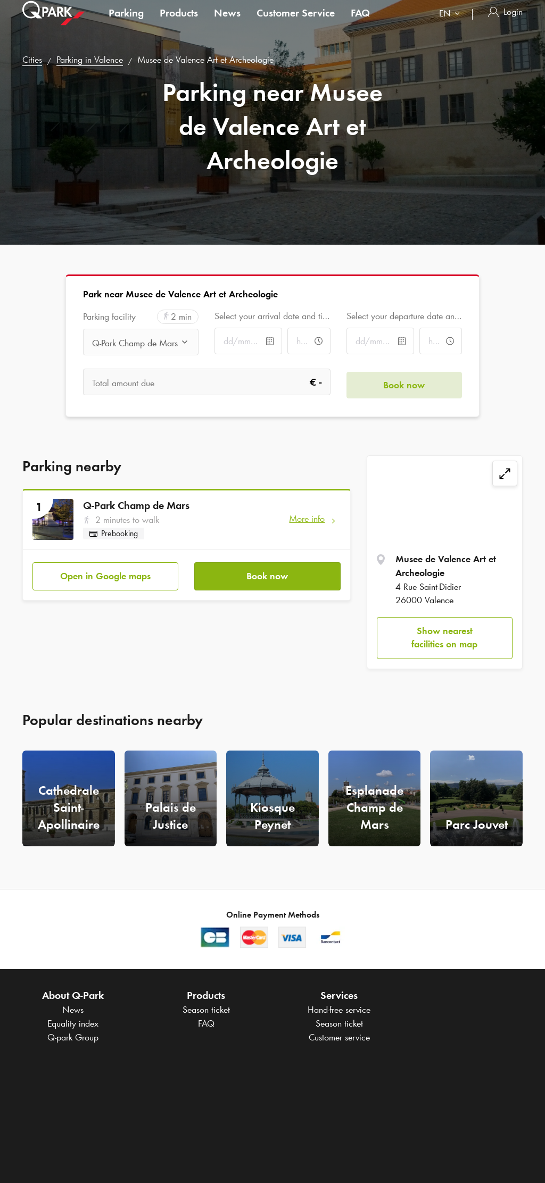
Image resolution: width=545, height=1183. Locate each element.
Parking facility (109, 316)
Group (72, 1037)
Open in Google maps (105, 573)
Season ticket (206, 1009)
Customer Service (296, 23)
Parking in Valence (89, 59)
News (227, 23)
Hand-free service (339, 1009)
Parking (126, 23)
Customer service (339, 1037)
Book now (267, 573)
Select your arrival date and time (272, 316)
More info (307, 518)
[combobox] (451, 25)
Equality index (72, 1023)
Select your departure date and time (404, 316)
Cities (32, 59)
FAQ (360, 23)
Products (179, 23)
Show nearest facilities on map (444, 638)
